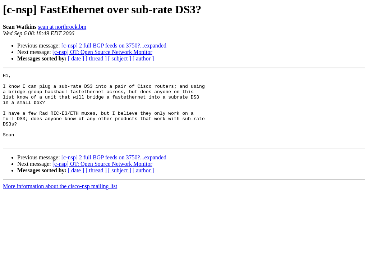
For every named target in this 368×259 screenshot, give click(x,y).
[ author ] (143, 58)
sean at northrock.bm (62, 27)
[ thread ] (96, 58)
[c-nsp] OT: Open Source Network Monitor (102, 52)
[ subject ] (119, 58)
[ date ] (76, 58)
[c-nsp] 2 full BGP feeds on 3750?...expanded (113, 45)
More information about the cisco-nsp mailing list (60, 200)
